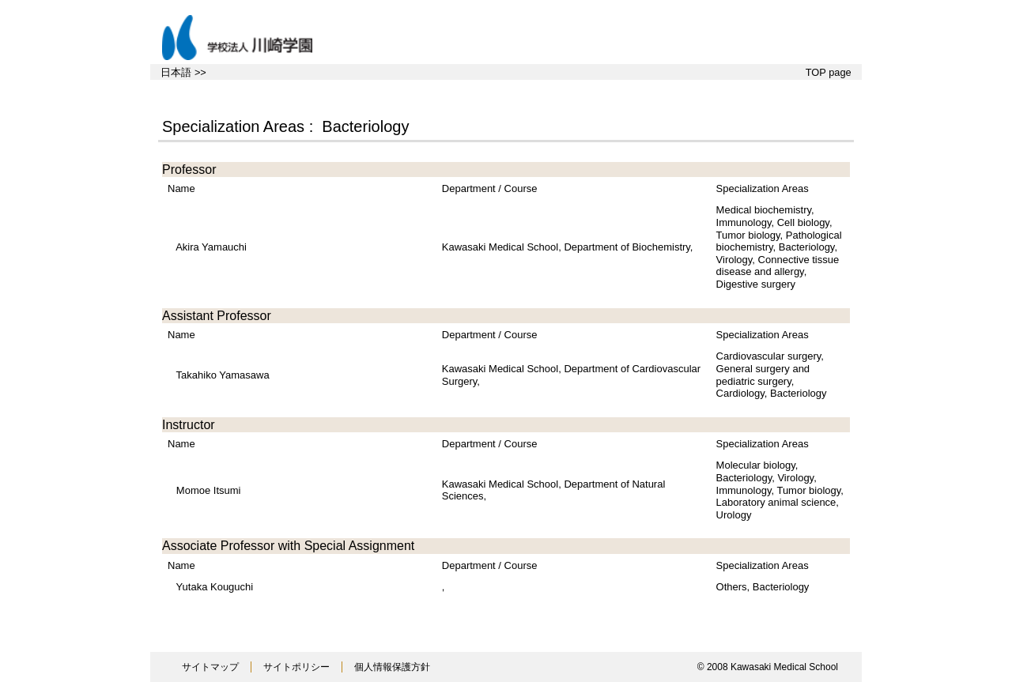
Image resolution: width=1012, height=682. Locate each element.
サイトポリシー (296, 667)
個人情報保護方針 (392, 667)
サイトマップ (210, 667)
